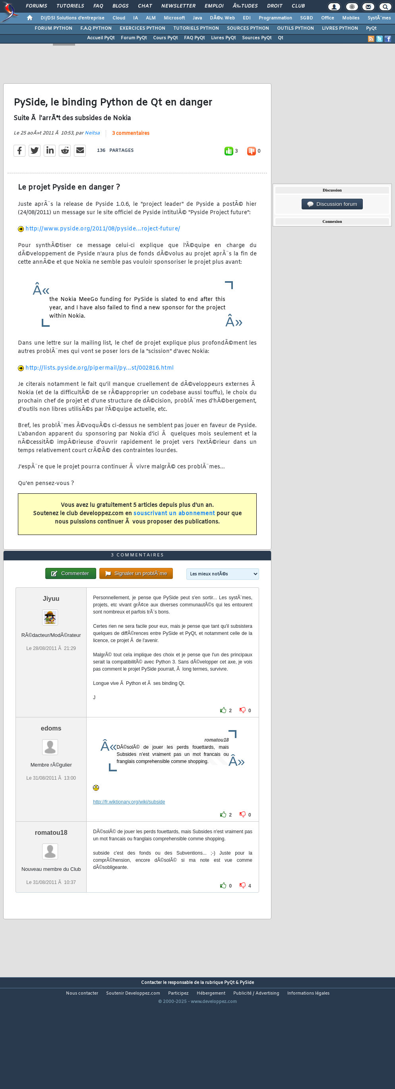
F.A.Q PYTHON (96, 28)
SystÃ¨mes (379, 18)
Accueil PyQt (100, 38)
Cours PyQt (165, 38)
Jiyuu (51, 644)
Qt (280, 38)
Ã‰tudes (245, 6)
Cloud (118, 18)
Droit (274, 6)
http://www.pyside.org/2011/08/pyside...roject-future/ (102, 244)
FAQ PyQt (194, 38)
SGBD (306, 18)
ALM (151, 18)
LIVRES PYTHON (340, 28)
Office (327, 18)
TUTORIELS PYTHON (196, 28)
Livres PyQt (223, 38)
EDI (247, 18)
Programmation (275, 18)
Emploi (214, 6)
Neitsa (92, 148)
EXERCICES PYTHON (142, 28)
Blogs (120, 6)
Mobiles (351, 18)
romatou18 (51, 878)
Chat (145, 6)
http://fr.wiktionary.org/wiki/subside (129, 847)
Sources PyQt (256, 38)
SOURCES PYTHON (248, 28)
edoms (51, 774)
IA (135, 18)
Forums (36, 6)
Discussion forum (332, 204)
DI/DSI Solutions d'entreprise (73, 18)
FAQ (98, 6)
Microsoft (174, 18)
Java (197, 18)
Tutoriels (70, 6)
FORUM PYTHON (53, 28)
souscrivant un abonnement (174, 529)
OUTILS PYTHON (295, 28)
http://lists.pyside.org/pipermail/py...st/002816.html (99, 383)
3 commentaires (130, 149)
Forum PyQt (134, 38)
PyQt (371, 28)
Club (298, 6)
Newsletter (178, 6)
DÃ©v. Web (222, 18)
